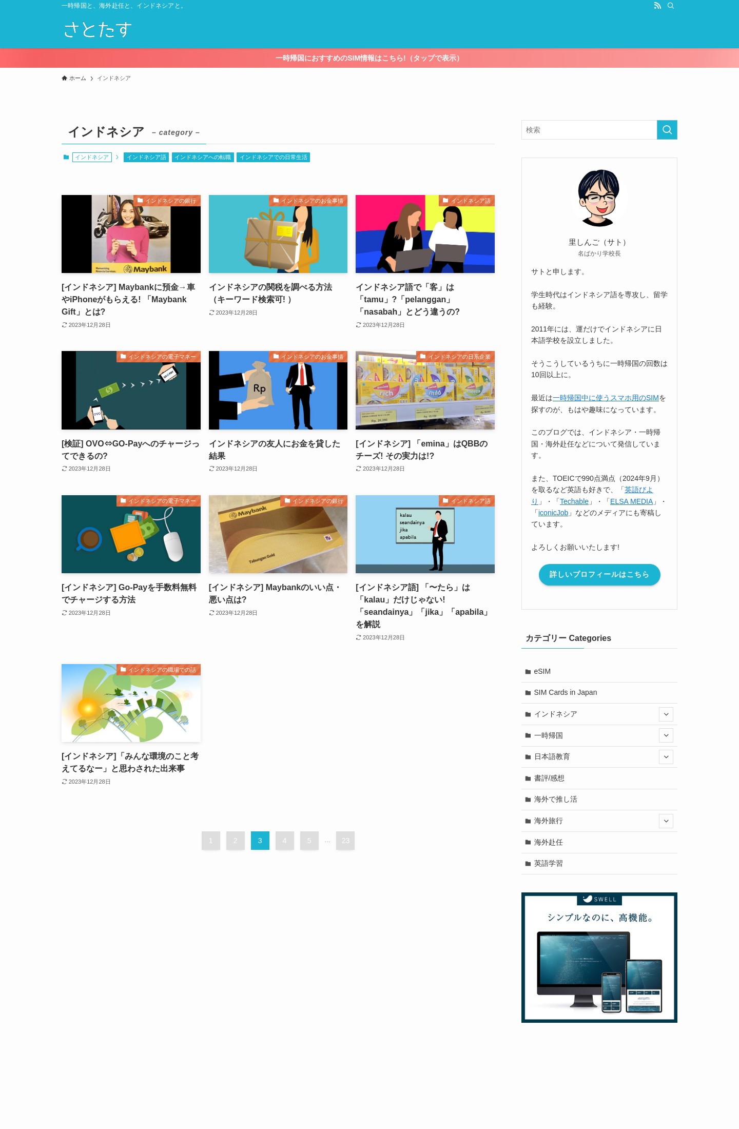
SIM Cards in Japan (565, 692)
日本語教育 (604, 757)
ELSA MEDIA (631, 501)
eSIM (542, 671)
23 (346, 840)
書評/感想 (549, 778)
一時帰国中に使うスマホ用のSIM (606, 398)
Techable (574, 501)
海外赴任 (548, 842)
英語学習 (548, 863)
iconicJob (553, 513)
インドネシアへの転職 (202, 157)
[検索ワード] (599, 130)
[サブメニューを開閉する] (666, 714)
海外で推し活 (555, 799)
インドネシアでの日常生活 (273, 157)
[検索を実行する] (667, 130)
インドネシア (604, 714)
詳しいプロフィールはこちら (600, 574)
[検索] (670, 5)
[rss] (657, 5)
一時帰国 (604, 735)
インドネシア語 (146, 157)
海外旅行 (604, 821)
